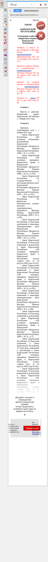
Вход (17, 10)
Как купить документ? (36, 433)
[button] (2, 4)
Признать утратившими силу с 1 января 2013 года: (28, 130)
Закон (32, 98)
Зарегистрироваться (31, 10)
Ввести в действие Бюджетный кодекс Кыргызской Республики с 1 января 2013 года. (28, 115)
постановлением (24, 54)
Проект (36, 20)
